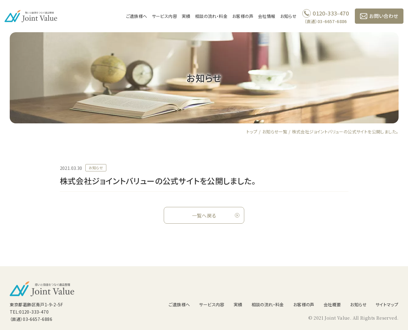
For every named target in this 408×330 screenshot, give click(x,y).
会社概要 (332, 304)
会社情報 (267, 16)
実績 (186, 16)
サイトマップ (386, 304)
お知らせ (288, 16)
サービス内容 (164, 16)
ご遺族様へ (136, 16)
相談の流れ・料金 (211, 16)
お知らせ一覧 (274, 132)
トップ (251, 132)
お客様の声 (242, 16)
